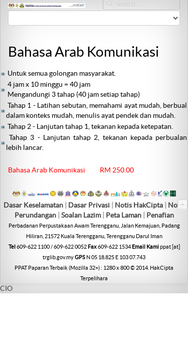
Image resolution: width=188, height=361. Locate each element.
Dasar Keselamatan (33, 205)
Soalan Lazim (81, 215)
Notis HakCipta (139, 205)
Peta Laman (124, 215)
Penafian (160, 215)
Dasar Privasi (89, 205)
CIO (6, 288)
